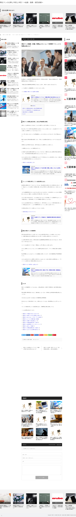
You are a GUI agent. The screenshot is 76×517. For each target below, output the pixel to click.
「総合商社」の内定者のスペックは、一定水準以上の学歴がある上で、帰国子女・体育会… (12, 55)
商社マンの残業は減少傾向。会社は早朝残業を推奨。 (33, 108)
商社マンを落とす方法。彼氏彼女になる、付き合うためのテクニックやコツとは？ (70, 209)
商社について (44, 22)
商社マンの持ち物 (71, 22)
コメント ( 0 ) (59, 444)
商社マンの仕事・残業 (28, 339)
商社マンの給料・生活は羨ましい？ (30, 320)
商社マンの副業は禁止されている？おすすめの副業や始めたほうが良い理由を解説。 (41, 411)
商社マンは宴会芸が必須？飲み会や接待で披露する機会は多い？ (27, 438)
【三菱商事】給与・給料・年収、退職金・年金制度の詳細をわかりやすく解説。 (70, 107)
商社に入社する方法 (18, 22)
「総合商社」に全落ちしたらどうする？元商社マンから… (13, 59)
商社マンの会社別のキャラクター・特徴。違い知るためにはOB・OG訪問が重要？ (70, 192)
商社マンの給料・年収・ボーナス (5, 23)
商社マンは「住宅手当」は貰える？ (30, 264)
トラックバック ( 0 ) (52, 444)
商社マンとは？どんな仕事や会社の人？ (31, 329)
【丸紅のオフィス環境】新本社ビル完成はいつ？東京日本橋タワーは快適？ (57, 26)
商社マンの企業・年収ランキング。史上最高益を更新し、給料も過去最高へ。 (52, 348)
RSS (1, 515)
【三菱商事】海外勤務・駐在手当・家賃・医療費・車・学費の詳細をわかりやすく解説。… (70, 175)
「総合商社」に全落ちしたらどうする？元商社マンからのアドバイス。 (31, 26)
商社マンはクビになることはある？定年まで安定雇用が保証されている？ (70, 73)
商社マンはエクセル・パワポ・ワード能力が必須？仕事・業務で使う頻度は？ (56, 425)
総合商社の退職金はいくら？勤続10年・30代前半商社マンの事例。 (5, 26)
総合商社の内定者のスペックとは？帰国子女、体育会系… (13, 51)
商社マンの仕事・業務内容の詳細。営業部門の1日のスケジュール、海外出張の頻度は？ (27, 425)
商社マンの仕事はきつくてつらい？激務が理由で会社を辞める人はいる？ (45, 97)
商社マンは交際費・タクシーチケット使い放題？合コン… (13, 112)
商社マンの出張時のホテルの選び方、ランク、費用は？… (13, 89)
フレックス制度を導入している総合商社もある (31, 110)
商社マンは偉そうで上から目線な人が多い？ (32, 315)
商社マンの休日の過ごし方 (28, 162)
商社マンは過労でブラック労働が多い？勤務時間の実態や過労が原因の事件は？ (56, 438)
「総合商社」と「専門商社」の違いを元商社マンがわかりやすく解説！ (44, 26)
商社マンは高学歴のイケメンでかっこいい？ (32, 324)
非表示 (34, 105)
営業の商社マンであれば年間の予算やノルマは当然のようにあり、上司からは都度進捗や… (12, 108)
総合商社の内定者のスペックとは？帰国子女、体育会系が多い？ (18, 26)
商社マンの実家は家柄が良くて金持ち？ (31, 327)
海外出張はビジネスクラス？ (29, 211)
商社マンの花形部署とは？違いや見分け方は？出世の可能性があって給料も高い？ (56, 411)
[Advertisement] (42, 365)
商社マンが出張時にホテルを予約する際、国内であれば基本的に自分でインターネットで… (12, 93)
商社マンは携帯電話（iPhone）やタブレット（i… (12, 82)
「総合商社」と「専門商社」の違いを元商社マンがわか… (13, 66)
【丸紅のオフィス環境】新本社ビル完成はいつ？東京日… (13, 74)
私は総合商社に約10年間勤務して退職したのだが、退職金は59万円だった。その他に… (12, 47)
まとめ (24, 113)
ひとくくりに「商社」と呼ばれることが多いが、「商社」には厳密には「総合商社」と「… (12, 70)
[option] (6, 21)
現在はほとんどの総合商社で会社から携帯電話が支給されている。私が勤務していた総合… (12, 85)
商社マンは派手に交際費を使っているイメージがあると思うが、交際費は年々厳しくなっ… (12, 115)
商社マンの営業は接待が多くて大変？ (30, 322)
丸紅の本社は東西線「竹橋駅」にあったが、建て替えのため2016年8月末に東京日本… (13, 78)
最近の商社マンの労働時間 (28, 112)
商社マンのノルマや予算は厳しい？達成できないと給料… (13, 104)
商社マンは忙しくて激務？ (28, 326)
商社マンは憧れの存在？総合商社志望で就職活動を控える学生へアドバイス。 (70, 141)
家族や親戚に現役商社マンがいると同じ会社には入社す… (13, 97)
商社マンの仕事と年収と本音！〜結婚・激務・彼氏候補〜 (21, 2)
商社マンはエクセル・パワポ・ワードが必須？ (32, 317)
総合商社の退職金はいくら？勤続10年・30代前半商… (13, 44)
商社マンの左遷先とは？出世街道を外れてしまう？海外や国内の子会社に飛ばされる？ (41, 438)
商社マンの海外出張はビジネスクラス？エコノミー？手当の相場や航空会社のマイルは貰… (70, 124)
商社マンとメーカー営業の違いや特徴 (30, 318)
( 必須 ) (25, 454)
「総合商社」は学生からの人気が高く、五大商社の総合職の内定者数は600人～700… (12, 62)
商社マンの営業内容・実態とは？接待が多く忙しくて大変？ (27, 411)
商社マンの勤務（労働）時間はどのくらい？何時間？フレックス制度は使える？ (70, 56)
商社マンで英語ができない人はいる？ (30, 313)
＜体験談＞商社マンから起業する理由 (30, 91)
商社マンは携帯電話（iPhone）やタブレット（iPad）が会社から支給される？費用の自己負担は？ (70, 27)
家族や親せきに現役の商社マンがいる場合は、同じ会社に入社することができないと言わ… (12, 100)
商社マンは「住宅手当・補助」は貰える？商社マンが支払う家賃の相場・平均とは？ (70, 158)
